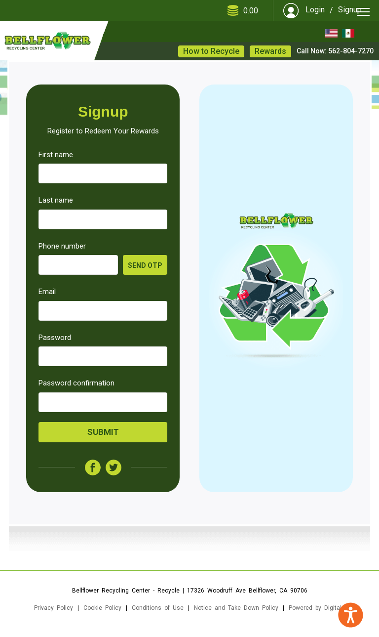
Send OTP (145, 265)
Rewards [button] (270, 51)
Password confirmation (76, 383)
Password (54, 337)
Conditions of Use (158, 607)
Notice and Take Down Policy (236, 607)
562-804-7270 (351, 51)
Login (315, 9)
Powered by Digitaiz (317, 607)
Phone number (62, 246)
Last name (55, 200)
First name (55, 154)
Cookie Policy (102, 607)
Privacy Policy (53, 607)
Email (47, 291)
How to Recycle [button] (211, 51)
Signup (350, 9)
